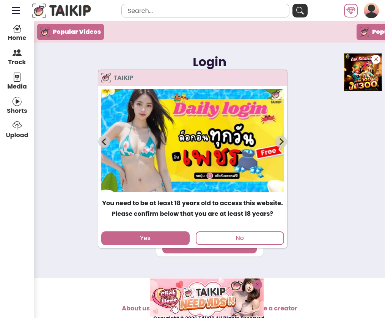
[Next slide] (281, 142)
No (240, 238)
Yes (145, 238)
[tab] (192, 195)
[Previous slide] (104, 142)
